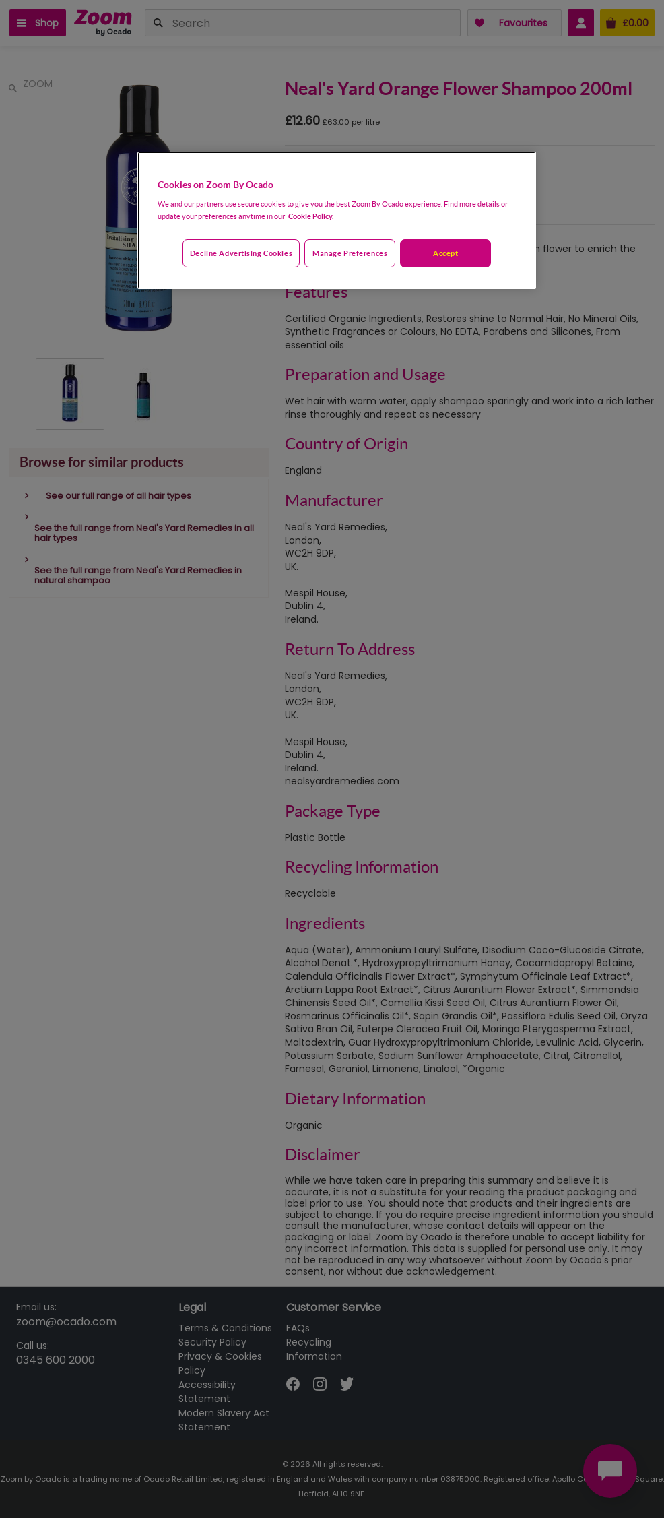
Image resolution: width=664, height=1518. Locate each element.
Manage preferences (349, 253)
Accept (445, 253)
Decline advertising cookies (241, 253)
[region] (336, 220)
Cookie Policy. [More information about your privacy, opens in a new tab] (310, 216)
